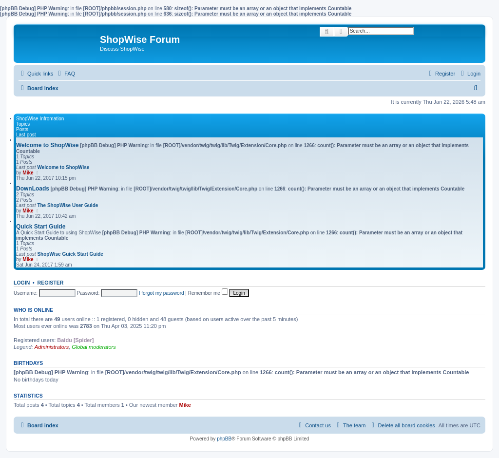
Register (51, 283)
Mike (27, 172)
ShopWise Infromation (40, 118)
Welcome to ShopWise (47, 145)
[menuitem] (65, 73)
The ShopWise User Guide (67, 205)
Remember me (208, 293)
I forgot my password (161, 293)
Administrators (52, 347)
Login (22, 283)
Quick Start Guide (40, 226)
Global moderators (94, 347)
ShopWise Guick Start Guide (70, 254)
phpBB (224, 438)
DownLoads (32, 188)
